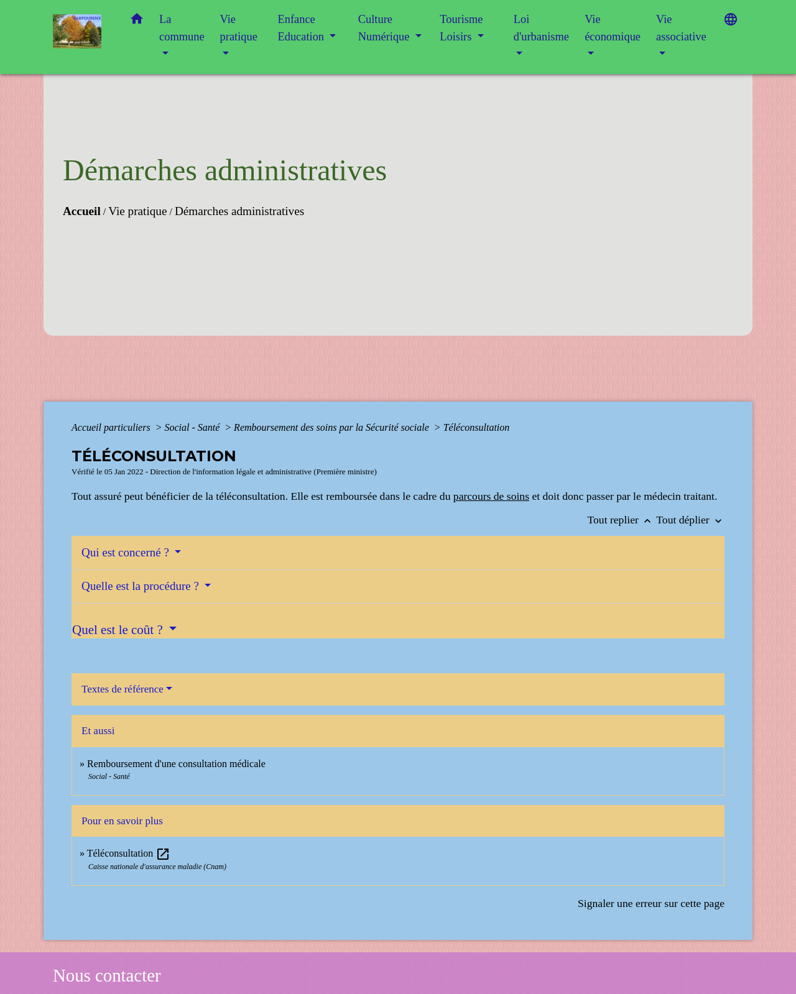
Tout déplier (690, 519)
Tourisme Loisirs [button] (461, 28)
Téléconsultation (476, 427)
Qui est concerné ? (126, 552)
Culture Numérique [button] (385, 28)
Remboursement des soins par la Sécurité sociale (333, 427)
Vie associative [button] (681, 28)
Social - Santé (193, 427)
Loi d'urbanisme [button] (541, 28)
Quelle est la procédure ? (141, 585)
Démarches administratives (239, 211)
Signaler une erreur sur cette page (651, 903)
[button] (136, 21)
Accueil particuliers (112, 427)
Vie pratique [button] (238, 28)
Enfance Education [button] (302, 28)
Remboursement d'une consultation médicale (176, 763)
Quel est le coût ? (119, 629)
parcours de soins (491, 496)
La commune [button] (182, 28)
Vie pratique (137, 211)
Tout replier (622, 519)
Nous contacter (107, 975)
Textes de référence (122, 689)
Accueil (82, 211)
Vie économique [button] (613, 28)
